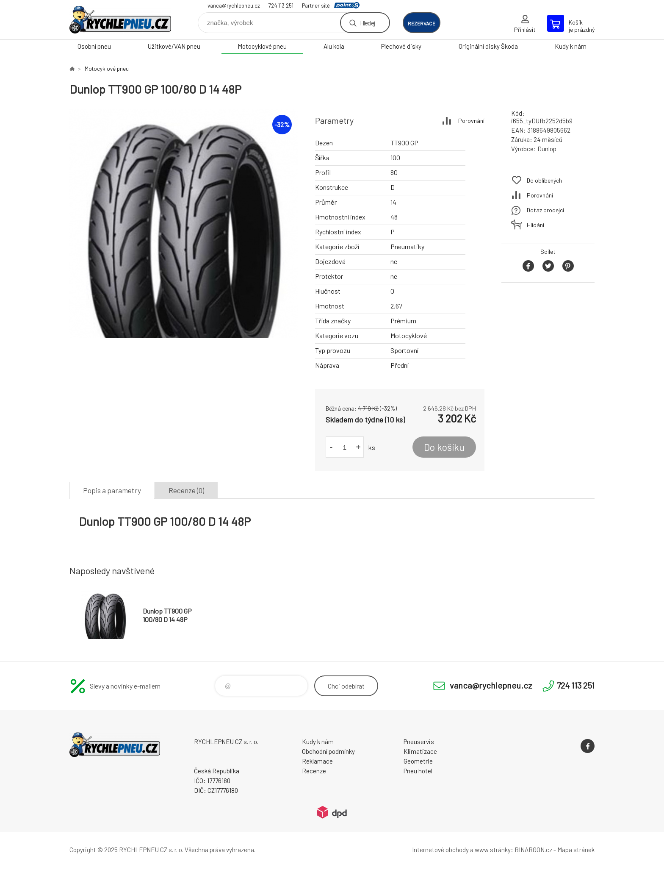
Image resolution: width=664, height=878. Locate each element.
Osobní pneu (94, 46)
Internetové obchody (440, 849)
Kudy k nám (571, 46)
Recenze (314, 771)
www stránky (493, 849)
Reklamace (317, 761)
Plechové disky (401, 46)
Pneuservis (419, 741)
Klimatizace (420, 751)
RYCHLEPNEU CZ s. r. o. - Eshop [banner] (120, 19)
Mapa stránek (576, 849)
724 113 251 (280, 5)
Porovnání (471, 120)
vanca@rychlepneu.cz (234, 5)
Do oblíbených (544, 180)
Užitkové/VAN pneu (174, 46)
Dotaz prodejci (545, 210)
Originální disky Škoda (488, 46)
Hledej (367, 23)
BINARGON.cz (533, 849)
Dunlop (546, 149)
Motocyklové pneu (262, 46)
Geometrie (418, 761)
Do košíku (444, 447)
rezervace (421, 23)
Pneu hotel (418, 771)
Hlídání (535, 224)
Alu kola (334, 46)
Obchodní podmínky (328, 751)
